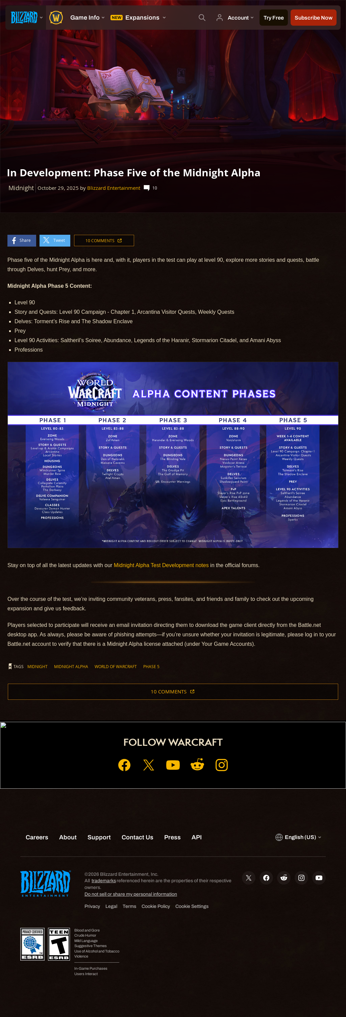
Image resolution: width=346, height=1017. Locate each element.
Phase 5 (151, 666)
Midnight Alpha (71, 666)
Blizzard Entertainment (113, 188)
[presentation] (25, 17)
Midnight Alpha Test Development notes (161, 565)
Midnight (37, 666)
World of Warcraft (116, 666)
